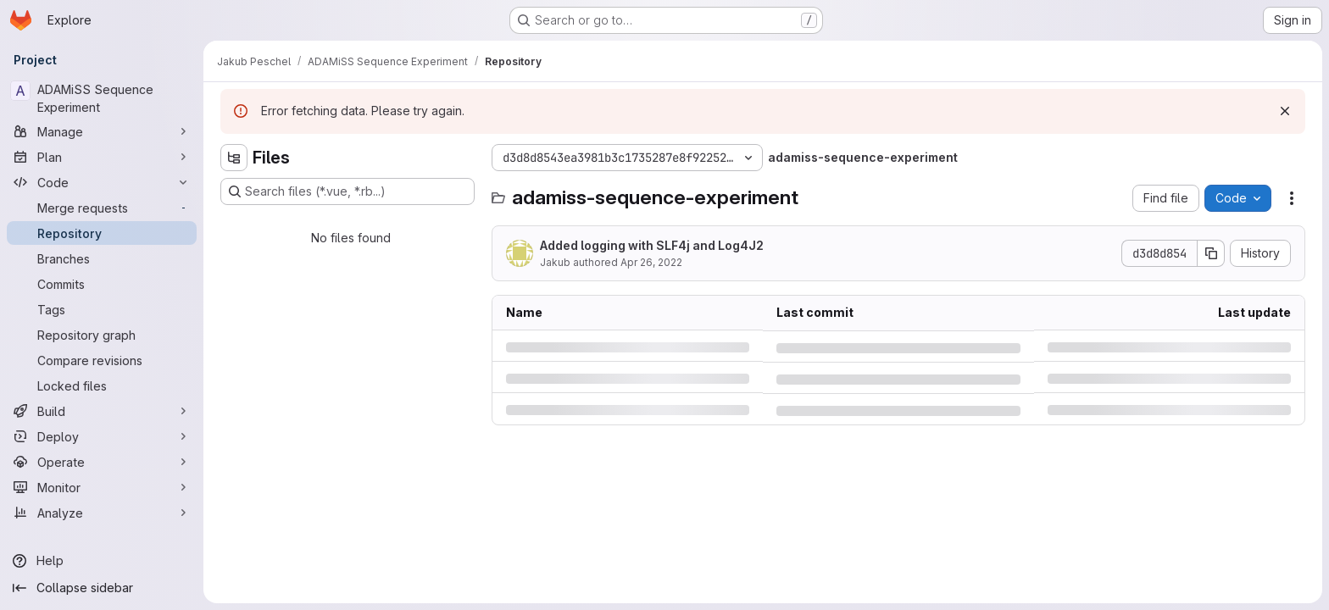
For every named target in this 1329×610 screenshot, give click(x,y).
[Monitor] (102, 487)
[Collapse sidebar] (102, 588)
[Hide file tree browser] (233, 157)
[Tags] (102, 309)
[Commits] (102, 284)
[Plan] (102, 157)
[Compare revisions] (102, 360)
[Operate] (102, 462)
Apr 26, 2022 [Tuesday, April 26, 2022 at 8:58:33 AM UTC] (651, 262)
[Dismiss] (1285, 111)
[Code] (102, 182)
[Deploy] (102, 436)
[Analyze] (102, 512)
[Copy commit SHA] (1211, 253)
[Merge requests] (102, 207)
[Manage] (102, 131)
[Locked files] (102, 385)
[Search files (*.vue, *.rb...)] (347, 191)
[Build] (102, 411)
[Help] (102, 561)
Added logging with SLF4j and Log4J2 (652, 245)
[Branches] (102, 258)
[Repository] (102, 233)
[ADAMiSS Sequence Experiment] (102, 98)
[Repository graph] (102, 335)
